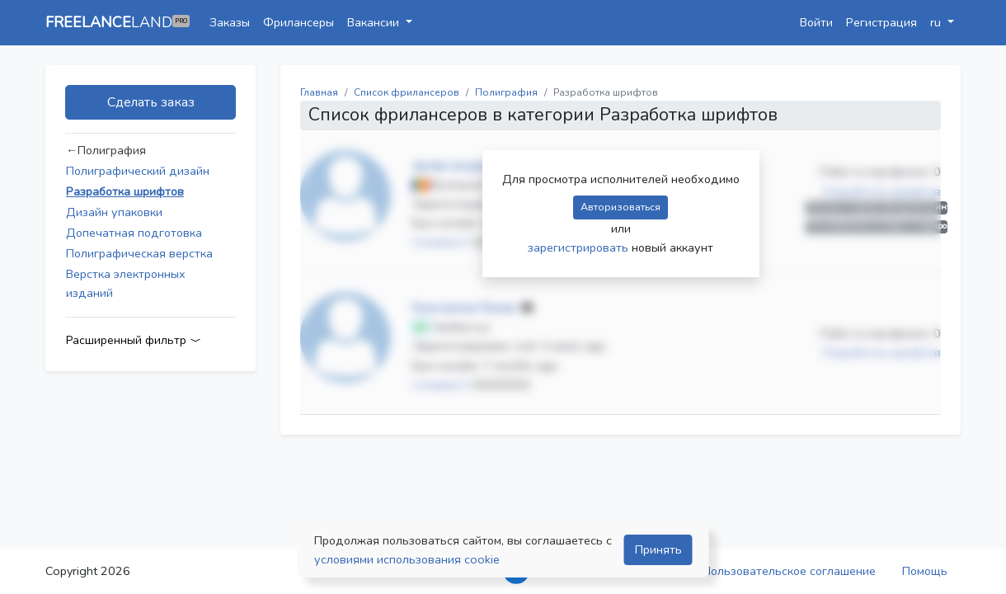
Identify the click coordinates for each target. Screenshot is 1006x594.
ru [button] (937, 22)
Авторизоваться (620, 207)
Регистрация (881, 22)
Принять (658, 549)
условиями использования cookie (407, 559)
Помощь (924, 571)
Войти (816, 22)
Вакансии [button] (374, 22)
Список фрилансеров (406, 92)
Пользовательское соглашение (789, 571)
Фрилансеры (298, 22)
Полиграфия (506, 92)
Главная (319, 92)
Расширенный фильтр (133, 340)
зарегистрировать (580, 247)
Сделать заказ (151, 102)
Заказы (229, 22)
